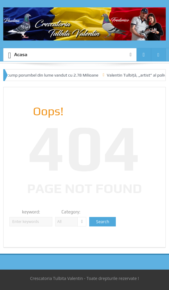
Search (102, 221)
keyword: (31, 211)
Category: (70, 211)
